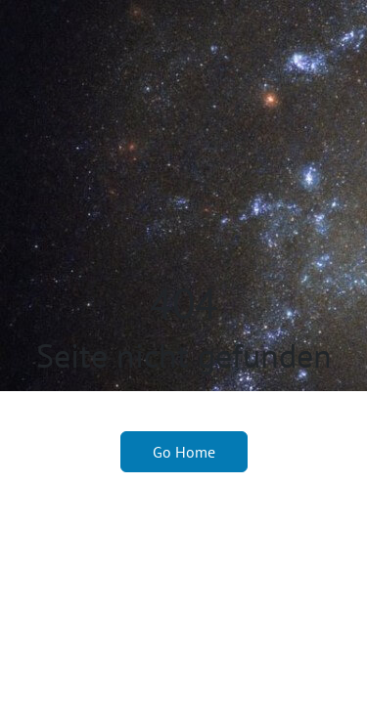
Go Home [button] (184, 452)
